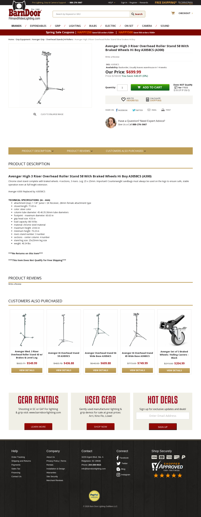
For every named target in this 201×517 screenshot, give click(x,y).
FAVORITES (132, 99)
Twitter (122, 463)
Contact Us (16, 476)
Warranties (51, 472)
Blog (121, 469)
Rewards (144, 2)
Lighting (75, 26)
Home (11, 39)
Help (110, 2)
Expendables (38, 26)
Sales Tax (16, 469)
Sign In (124, 2)
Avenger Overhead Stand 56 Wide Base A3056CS (100, 354)
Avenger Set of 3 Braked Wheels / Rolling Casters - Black (174, 354)
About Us (51, 457)
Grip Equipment (23, 39)
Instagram (123, 475)
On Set (129, 26)
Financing (16, 472)
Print (168, 110)
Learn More (38, 426)
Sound (165, 26)
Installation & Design (56, 469)
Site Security (52, 476)
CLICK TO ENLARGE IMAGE (52, 114)
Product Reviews (78, 151)
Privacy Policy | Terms (56, 461)
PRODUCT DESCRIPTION (36, 151)
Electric (110, 26)
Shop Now (100, 426)
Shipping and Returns (21, 461)
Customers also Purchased (124, 151)
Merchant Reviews (55, 480)
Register (133, 2)
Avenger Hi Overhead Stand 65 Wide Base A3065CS (137, 354)
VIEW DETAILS (26, 370)
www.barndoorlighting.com (45, 412)
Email (154, 110)
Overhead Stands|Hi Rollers (59, 39)
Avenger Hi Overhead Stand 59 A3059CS (63, 354)
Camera (147, 26)
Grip (58, 26)
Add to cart (152, 87)
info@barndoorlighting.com (94, 469)
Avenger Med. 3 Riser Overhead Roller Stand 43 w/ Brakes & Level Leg (27, 354)
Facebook (123, 458)
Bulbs (93, 26)
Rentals (50, 465)
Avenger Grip (38, 39)
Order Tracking (18, 457)
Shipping (155, 99)
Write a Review (112, 56)
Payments (16, 465)
